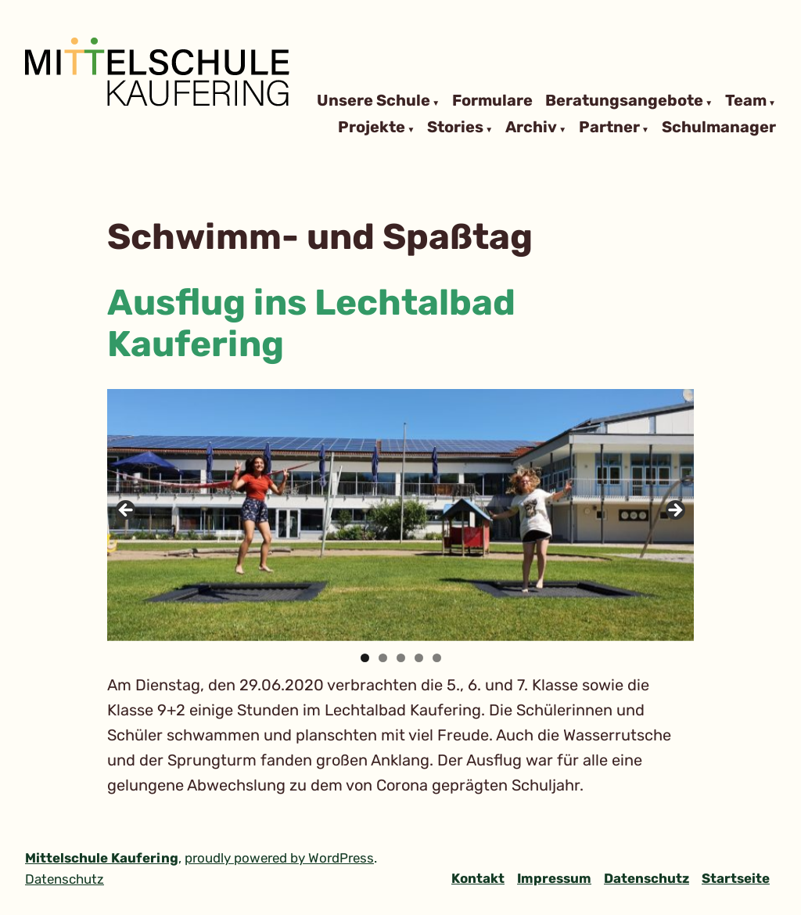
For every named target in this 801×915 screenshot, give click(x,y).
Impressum (554, 878)
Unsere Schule (373, 101)
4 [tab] (419, 658)
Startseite (736, 878)
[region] (400, 514)
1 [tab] (365, 658)
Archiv (531, 128)
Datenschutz (646, 878)
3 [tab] (401, 658)
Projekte (371, 128)
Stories (455, 128)
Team (746, 101)
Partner (609, 128)
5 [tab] (437, 658)
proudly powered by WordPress (279, 858)
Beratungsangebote (624, 101)
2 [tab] (383, 658)
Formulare (492, 101)
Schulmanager (719, 128)
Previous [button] (126, 511)
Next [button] (674, 511)
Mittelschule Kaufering (101, 858)
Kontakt (478, 878)
